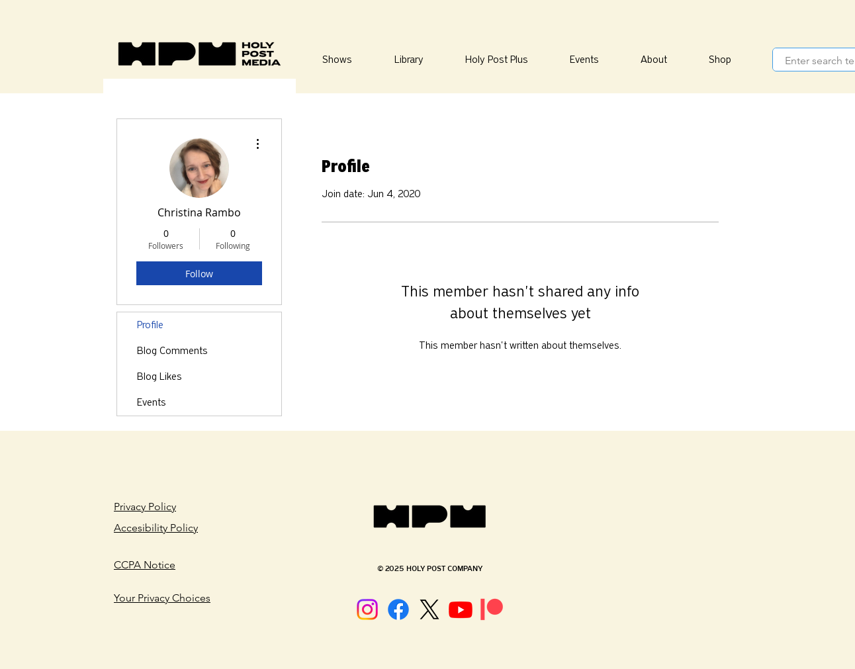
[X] (429, 609)
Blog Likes (159, 376)
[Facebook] (398, 609)
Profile (150, 325)
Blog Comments (172, 350)
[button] (408, 59)
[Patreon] (492, 609)
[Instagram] (367, 609)
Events (151, 402)
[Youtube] (460, 609)
